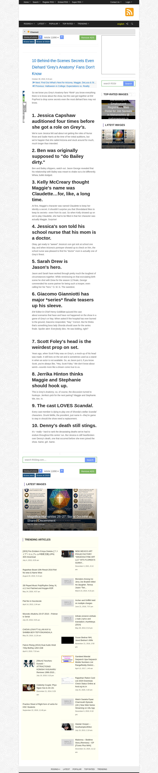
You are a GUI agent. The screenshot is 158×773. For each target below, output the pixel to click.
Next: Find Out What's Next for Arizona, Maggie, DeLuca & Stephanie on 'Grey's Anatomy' (76, 82)
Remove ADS (87, 37)
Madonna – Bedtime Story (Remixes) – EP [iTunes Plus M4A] (86, 739)
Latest (66, 766)
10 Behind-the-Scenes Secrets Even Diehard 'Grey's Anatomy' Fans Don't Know (64, 67)
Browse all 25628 (43, 42)
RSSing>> (55, 766)
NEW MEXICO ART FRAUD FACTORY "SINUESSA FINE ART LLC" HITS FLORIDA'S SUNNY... (84, 556)
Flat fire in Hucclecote (31, 600)
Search (90, 460)
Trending (102, 766)
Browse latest (29, 42)
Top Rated (89, 766)
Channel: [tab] (33, 31)
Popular (77, 766)
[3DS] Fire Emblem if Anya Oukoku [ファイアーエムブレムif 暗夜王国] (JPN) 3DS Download (40, 554)
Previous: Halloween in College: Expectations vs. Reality (60, 86)
